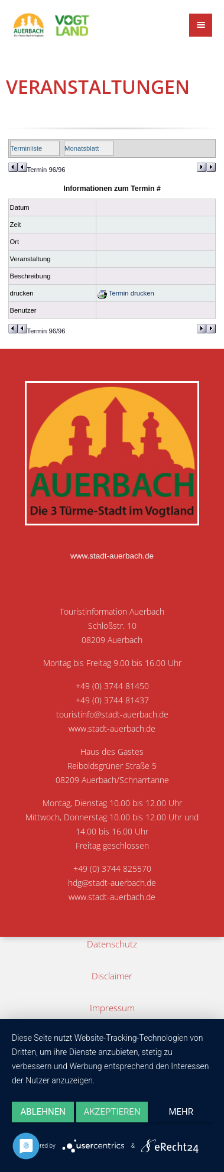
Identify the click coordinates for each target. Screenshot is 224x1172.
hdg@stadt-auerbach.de (112, 883)
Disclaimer (112, 976)
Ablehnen (43, 1111)
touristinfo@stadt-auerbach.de (112, 714)
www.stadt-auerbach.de (112, 555)
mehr (181, 1111)
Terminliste (27, 148)
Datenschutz (112, 944)
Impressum (112, 1008)
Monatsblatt (81, 148)
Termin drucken (126, 293)
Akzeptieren (111, 1111)
